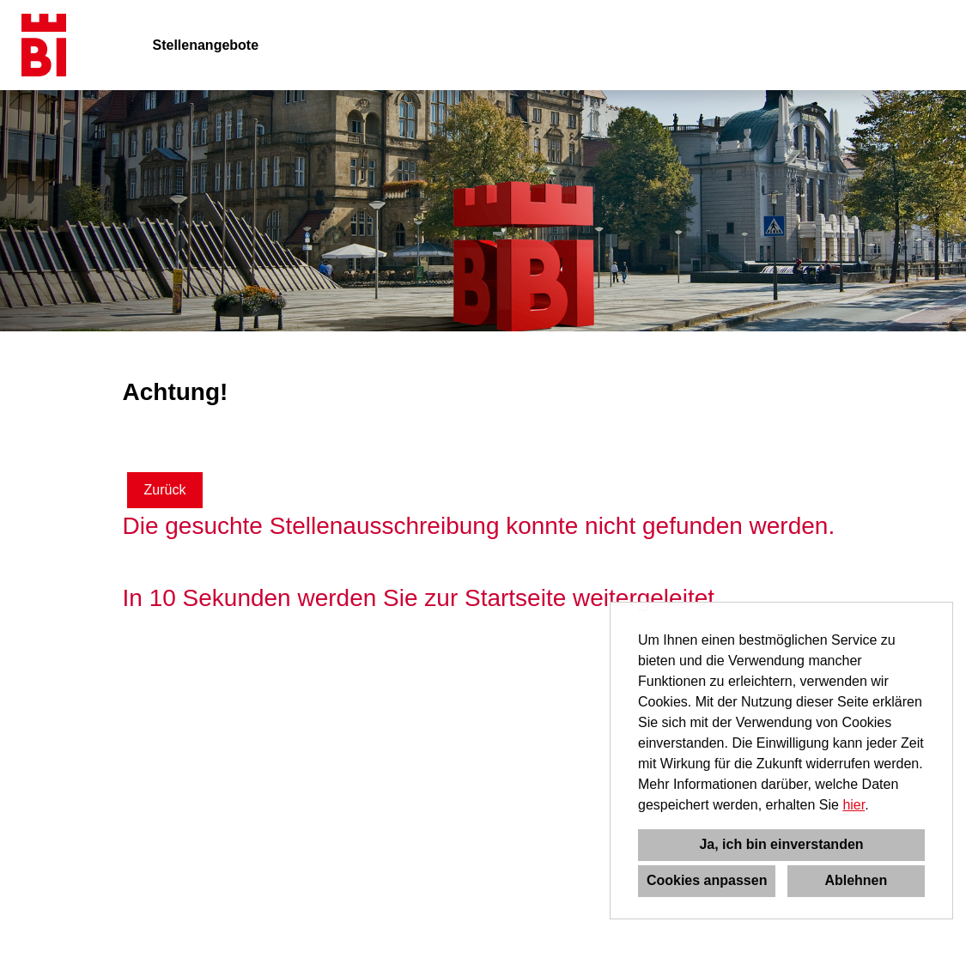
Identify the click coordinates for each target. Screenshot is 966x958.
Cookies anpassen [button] (707, 880)
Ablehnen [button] (855, 880)
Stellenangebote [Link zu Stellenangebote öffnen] (206, 45)
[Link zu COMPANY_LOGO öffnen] (44, 45)
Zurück (165, 489)
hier (853, 804)
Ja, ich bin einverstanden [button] (781, 844)
